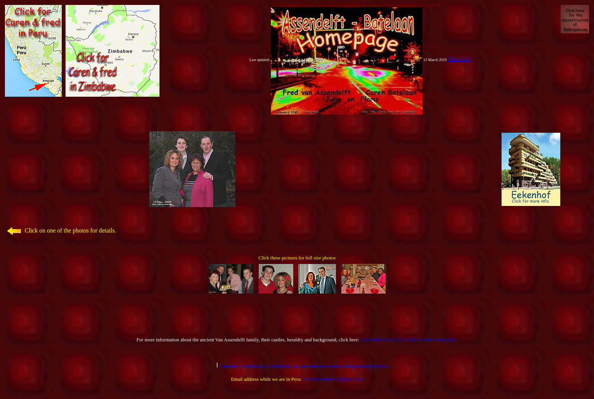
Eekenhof (459, 59)
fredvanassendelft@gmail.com (333, 379)
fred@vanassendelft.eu (366, 366)
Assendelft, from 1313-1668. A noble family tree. (409, 339)
